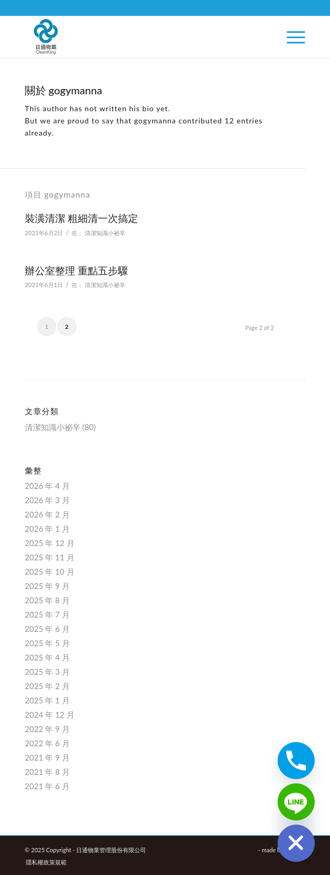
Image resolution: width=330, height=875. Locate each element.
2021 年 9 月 (47, 757)
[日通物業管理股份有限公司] (137, 36)
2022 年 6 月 (47, 743)
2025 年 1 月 (47, 700)
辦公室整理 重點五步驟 (76, 270)
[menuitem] (290, 36)
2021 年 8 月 (47, 771)
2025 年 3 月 (47, 671)
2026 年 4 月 (47, 485)
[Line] (296, 801)
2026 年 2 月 (47, 514)
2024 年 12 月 (50, 714)
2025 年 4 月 (47, 657)
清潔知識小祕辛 (105, 232)
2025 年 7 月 (47, 614)
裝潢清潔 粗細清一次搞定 (81, 218)
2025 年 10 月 (50, 571)
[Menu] (290, 36)
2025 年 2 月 (47, 686)
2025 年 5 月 (47, 643)
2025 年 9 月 (47, 586)
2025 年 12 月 (50, 543)
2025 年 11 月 (50, 557)
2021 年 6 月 (47, 786)
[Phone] (296, 760)
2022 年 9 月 (47, 729)
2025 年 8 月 (47, 600)
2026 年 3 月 (47, 500)
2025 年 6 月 (47, 628)
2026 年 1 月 (47, 528)
